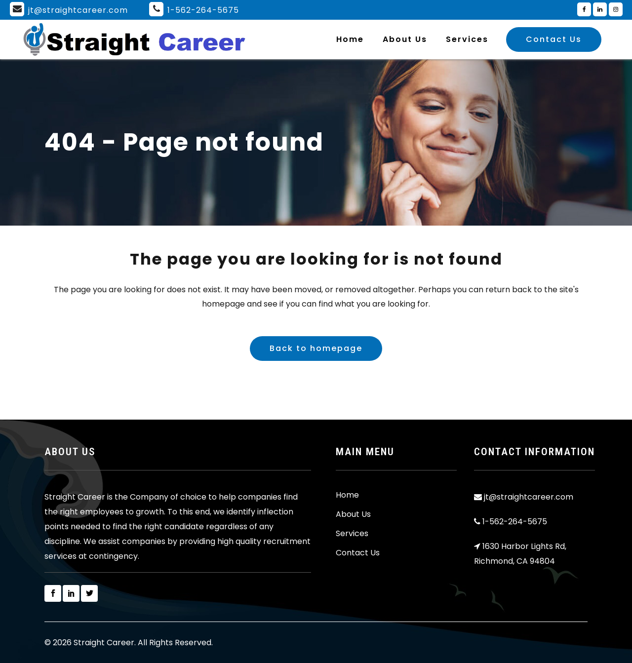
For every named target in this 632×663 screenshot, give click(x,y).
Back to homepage (316, 348)
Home (347, 495)
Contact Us (554, 39)
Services (352, 533)
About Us (353, 514)
